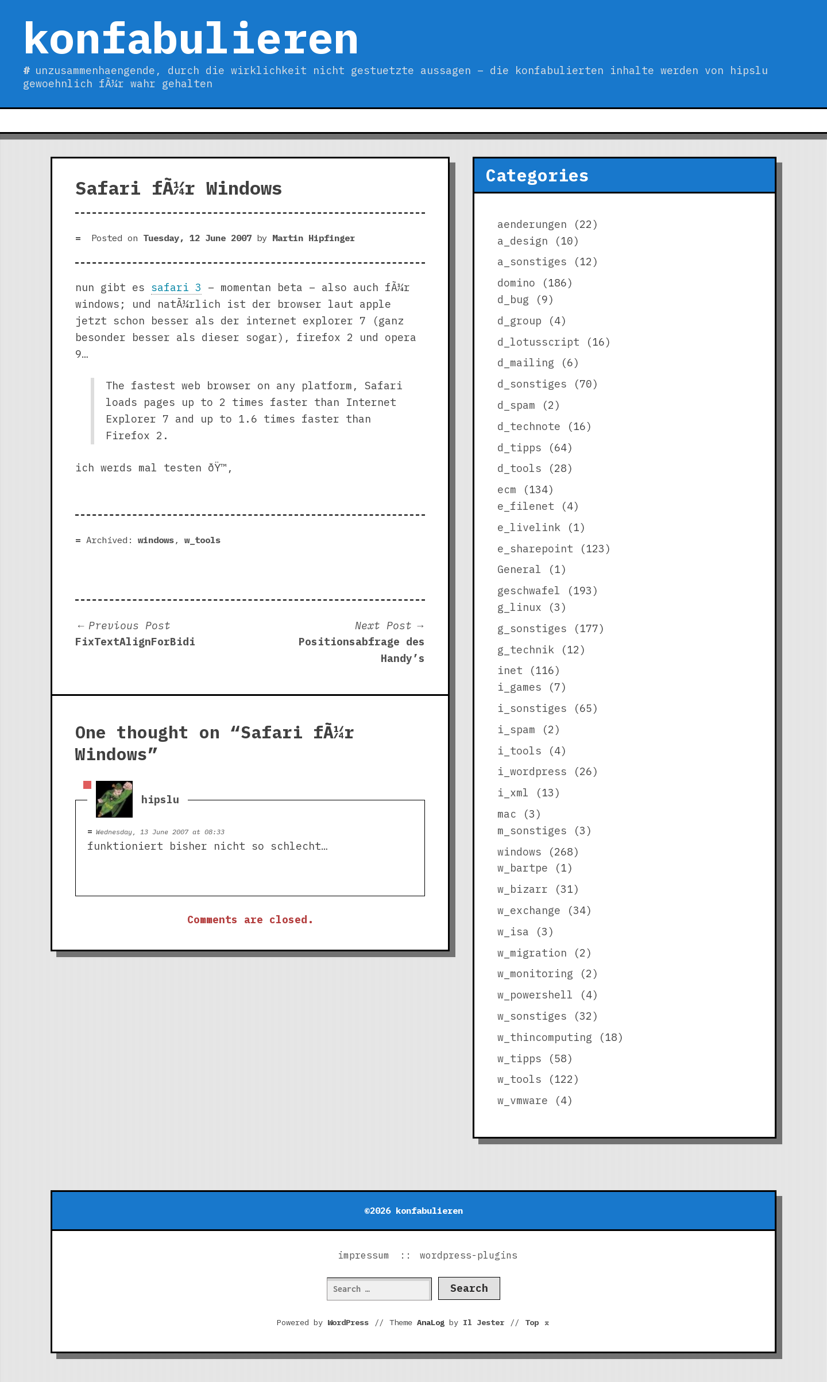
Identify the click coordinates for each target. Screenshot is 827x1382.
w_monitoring (535, 973)
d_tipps (519, 447)
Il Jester (483, 1322)
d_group (519, 320)
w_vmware (522, 1100)
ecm (506, 489)
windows (156, 539)
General (519, 569)
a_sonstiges (532, 261)
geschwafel (529, 590)
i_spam (516, 729)
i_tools (519, 750)
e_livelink (529, 527)
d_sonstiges (532, 383)
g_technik (525, 649)
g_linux (519, 607)
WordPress (348, 1322)
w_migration (532, 952)
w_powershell (535, 994)
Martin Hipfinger (313, 237)
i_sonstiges (532, 708)
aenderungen (532, 224)
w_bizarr (522, 889)
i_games (519, 687)
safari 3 (176, 287)
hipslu (160, 799)
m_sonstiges (532, 830)
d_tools (519, 468)
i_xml (513, 792)
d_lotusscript (538, 342)
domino (516, 282)
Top (537, 1322)
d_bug (513, 299)
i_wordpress (532, 771)
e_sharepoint (535, 548)
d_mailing (525, 362)
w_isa (513, 931)
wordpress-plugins (468, 1255)
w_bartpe (522, 867)
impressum (363, 1255)
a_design (522, 240)
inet (510, 670)
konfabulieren (191, 37)
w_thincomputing (544, 1037)
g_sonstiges (532, 628)
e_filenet (525, 506)
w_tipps (519, 1058)
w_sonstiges (532, 1016)
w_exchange (529, 910)
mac (506, 813)
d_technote (529, 426)
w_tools (202, 539)
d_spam (516, 405)
